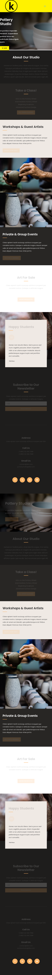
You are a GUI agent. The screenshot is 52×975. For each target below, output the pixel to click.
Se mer (4, 48)
